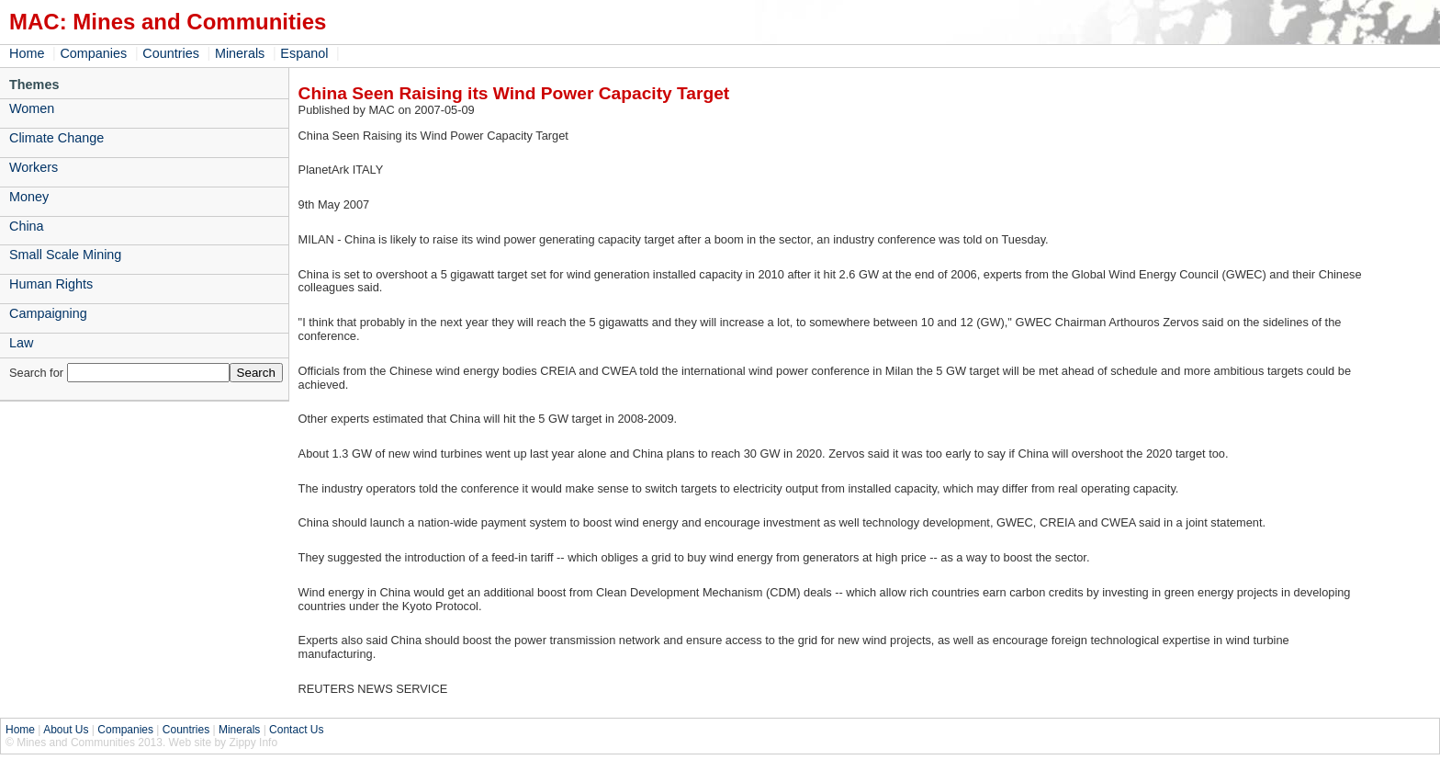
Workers (33, 167)
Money (29, 196)
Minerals (239, 53)
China (26, 226)
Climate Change (56, 137)
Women (31, 108)
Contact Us (296, 729)
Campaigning (48, 313)
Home (26, 53)
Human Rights (51, 284)
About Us (65, 729)
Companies (93, 53)
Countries (170, 53)
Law (21, 342)
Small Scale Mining (65, 254)
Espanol (304, 53)
